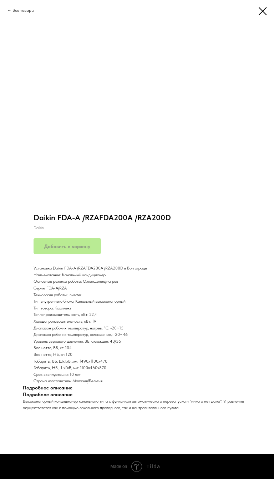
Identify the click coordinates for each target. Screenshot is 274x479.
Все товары (23, 10)
